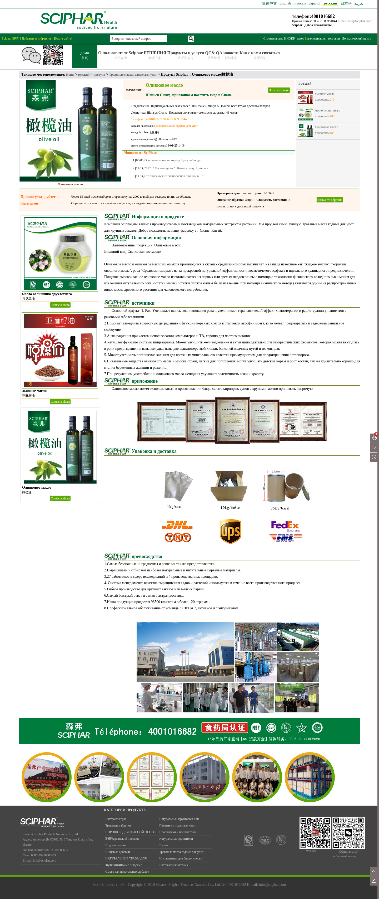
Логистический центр (356, 38)
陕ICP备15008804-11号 (108, 885)
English (285, 3)
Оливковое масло (326, 127)
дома (84, 56)
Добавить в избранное (36, 38)
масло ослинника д (327, 110)
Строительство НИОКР (279, 38)
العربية (359, 4)
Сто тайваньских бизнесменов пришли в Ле (173, 176)
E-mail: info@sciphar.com (354, 21)
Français (299, 3)
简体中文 (269, 4)
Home (70, 74)
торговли (334, 38)
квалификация (316, 38)
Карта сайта (63, 38)
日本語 (346, 4)
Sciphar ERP (10, 38)
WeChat (311, 851)
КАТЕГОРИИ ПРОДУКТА (125, 810)
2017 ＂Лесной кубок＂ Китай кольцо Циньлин (176, 168)
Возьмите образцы (329, 200)
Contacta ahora (60, 305)
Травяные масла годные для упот (133, 74)
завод (300, 38)
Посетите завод (279, 90)
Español (314, 3)
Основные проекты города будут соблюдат (173, 160)
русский (84, 74)
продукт (99, 74)
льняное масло (324, 94)
